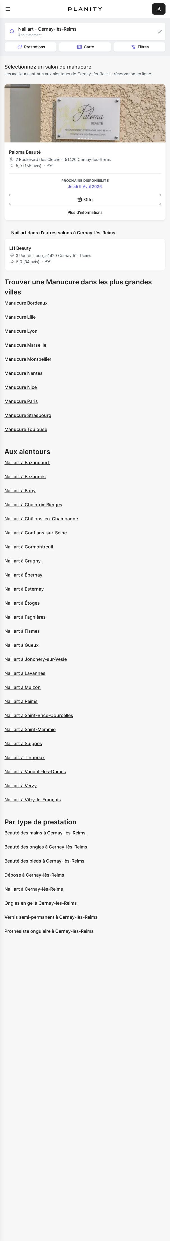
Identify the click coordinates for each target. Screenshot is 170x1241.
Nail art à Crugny (22, 561)
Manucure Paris (21, 401)
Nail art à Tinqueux (24, 757)
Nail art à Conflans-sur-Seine (35, 533)
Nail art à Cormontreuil (28, 547)
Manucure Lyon (21, 331)
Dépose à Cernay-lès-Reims (34, 875)
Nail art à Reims (21, 701)
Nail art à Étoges (22, 603)
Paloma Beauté (25, 152)
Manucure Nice (20, 387)
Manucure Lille (20, 317)
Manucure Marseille (25, 345)
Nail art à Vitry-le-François (32, 799)
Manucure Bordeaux (26, 303)
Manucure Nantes (23, 373)
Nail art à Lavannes (24, 673)
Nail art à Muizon (22, 687)
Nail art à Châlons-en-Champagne (41, 518)
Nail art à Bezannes (25, 476)
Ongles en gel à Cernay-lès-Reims (40, 903)
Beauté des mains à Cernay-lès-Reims (45, 833)
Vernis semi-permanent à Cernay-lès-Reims (51, 917)
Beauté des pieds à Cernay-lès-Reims (44, 861)
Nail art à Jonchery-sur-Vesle (35, 659)
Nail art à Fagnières (25, 617)
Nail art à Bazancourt (27, 462)
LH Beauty (20, 248)
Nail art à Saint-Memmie (30, 729)
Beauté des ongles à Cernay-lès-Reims (45, 847)
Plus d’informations (85, 212)
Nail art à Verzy (20, 785)
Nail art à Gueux (21, 645)
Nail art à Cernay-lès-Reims (33, 889)
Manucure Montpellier (27, 359)
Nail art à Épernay (23, 575)
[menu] (7, 9)
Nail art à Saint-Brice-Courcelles (38, 715)
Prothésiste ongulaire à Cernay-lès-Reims (49, 931)
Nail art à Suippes (23, 743)
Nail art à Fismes (22, 631)
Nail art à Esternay (24, 589)
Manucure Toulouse (25, 429)
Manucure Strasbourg (27, 415)
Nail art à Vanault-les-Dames (35, 771)
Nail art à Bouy (20, 490)
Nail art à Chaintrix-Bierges (33, 504)
